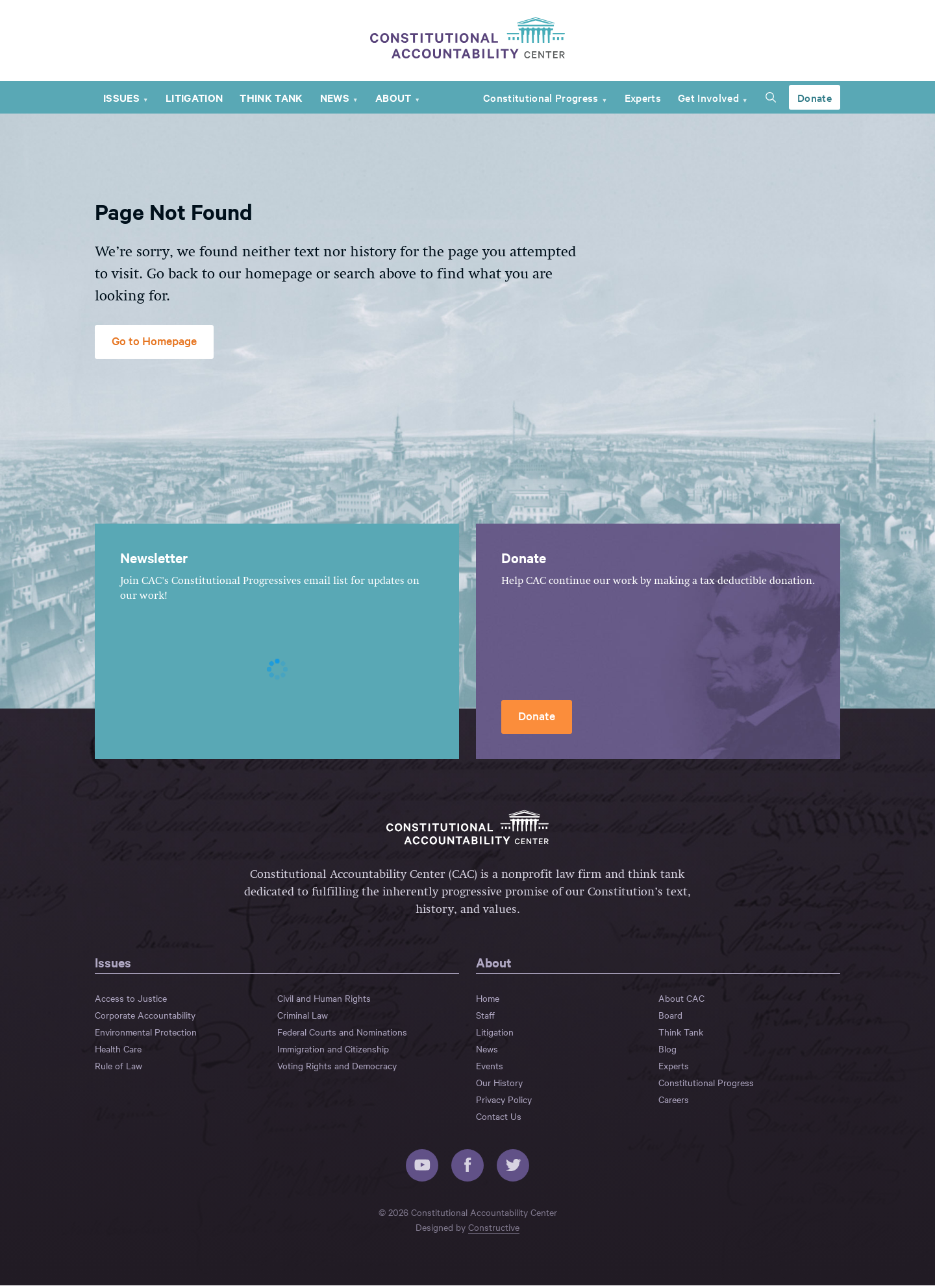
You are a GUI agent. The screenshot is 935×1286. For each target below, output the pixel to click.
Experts (643, 98)
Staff (485, 1015)
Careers (673, 1099)
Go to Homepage (154, 341)
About (393, 98)
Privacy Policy (504, 1099)
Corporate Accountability (145, 1015)
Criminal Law (302, 1015)
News (334, 98)
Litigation (194, 98)
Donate (814, 98)
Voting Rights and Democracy (337, 1066)
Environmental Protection (146, 1032)
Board (670, 1015)
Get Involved (708, 98)
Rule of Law (118, 1066)
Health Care (118, 1049)
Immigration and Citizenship (333, 1049)
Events (489, 1066)
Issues (121, 98)
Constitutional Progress (541, 98)
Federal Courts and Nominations (342, 1032)
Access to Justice (131, 998)
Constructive (493, 1227)
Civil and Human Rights (324, 998)
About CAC (681, 998)
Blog (667, 1049)
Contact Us (498, 1116)
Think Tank (271, 98)
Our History (499, 1082)
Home (487, 998)
